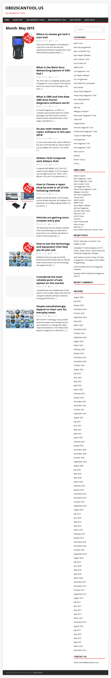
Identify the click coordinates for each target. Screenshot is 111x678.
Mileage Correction (81, 111)
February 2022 (79, 393)
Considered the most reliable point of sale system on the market (50, 280)
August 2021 (78, 417)
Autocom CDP (79, 213)
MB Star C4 (78, 227)
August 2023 (78, 341)
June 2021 (77, 425)
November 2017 (80, 586)
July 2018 (77, 562)
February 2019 (79, 534)
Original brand (79, 123)
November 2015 (80, 622)
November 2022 (80, 361)
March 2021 (78, 437)
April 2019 (77, 526)
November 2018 (80, 546)
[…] (62, 52)
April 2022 (77, 385)
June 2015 (77, 634)
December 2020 (80, 450)
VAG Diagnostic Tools (35, 20)
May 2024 (77, 321)
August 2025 (78, 297)
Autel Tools (90, 20)
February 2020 (79, 486)
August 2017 (78, 598)
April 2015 (77, 642)
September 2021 (80, 413)
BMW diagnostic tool (57, 20)
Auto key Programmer (82, 195)
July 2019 (77, 514)
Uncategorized (79, 139)
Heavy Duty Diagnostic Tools (85, 95)
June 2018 (77, 566)
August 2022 (78, 369)
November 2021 (80, 405)
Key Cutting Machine (82, 99)
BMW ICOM (78, 67)
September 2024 (80, 317)
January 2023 (79, 353)
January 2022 (79, 397)
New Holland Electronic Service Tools (88, 229)
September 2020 (80, 462)
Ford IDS (77, 219)
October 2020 (79, 457)
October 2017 (79, 590)
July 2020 (77, 470)
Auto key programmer (82, 47)
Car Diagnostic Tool (81, 71)
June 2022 (77, 377)
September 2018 (80, 554)
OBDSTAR (78, 119)
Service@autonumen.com (89, 662)
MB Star (77, 107)
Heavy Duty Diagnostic (83, 91)
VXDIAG (77, 155)
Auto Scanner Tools (81, 59)
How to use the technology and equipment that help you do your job (53, 247)
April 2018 (77, 574)
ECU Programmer (80, 79)
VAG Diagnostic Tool (82, 143)
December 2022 (80, 357)
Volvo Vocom (79, 151)
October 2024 (79, 313)
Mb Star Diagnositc (81, 208)
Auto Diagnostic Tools (82, 178)
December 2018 (80, 542)
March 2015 (78, 646)
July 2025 (77, 301)
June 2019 (77, 518)
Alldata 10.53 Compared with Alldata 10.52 (51, 159)
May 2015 (77, 638)
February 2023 (79, 349)
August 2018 (78, 558)
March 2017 (78, 618)
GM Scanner (78, 87)
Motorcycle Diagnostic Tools (85, 115)
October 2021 (79, 409)
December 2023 (80, 329)
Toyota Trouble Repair (82, 135)
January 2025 (79, 305)
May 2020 (77, 474)
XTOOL (76, 163)
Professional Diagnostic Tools (85, 131)
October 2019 (79, 502)
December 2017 (80, 582)
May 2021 (77, 429)
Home (7, 20)
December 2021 (80, 401)
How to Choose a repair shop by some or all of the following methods (52, 187)
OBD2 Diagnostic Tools (83, 181)
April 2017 (77, 614)
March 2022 (78, 389)
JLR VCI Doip (78, 216)
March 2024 (78, 325)
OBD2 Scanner (79, 176)
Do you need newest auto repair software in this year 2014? (53, 132)
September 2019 (80, 506)
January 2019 (79, 538)
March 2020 (78, 482)
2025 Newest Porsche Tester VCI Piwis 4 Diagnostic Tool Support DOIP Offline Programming (89, 260)
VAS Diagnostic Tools (82, 147)
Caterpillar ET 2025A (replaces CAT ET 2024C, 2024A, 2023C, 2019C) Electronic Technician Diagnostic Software (89, 250)
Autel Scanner (79, 200)
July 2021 (77, 421)
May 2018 (77, 570)
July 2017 (77, 602)
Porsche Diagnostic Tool (83, 127)
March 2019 (78, 530)
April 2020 (77, 478)
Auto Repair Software (82, 55)
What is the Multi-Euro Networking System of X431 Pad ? (53, 70)
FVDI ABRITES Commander (84, 83)
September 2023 (80, 337)
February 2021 (79, 442)
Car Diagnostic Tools (82, 186)
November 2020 (80, 454)
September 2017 (80, 594)
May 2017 (77, 610)
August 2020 (78, 466)
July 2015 (77, 630)
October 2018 (79, 550)
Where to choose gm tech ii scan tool (53, 36)
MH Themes (38, 673)
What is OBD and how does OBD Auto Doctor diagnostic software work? (53, 100)
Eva (52, 41)
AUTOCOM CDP (75, 20)
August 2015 (78, 626)
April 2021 (77, 433)
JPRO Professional (81, 221)
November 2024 (80, 309)
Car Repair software (81, 75)
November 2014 (80, 650)
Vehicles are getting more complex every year (52, 219)
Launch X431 (18, 20)
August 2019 (78, 510)
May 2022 (77, 381)
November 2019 (80, 498)
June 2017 (77, 606)
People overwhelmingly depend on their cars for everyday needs (51, 309)
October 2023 (79, 333)
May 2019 (77, 522)
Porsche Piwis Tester (82, 211)
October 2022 (79, 365)
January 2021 (79, 445)
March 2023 (78, 345)
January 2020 (79, 490)
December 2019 (80, 494)
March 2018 (78, 578)
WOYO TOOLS (79, 159)
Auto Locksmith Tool (82, 51)
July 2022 (77, 373)
